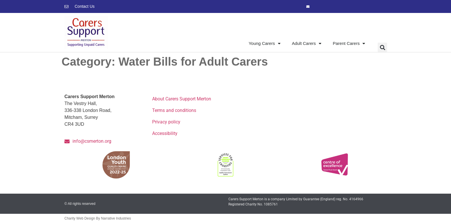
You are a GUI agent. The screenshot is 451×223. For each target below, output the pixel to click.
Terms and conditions (174, 110)
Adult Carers (306, 44)
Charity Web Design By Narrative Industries (97, 218)
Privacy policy (166, 122)
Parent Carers (349, 44)
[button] (382, 47)
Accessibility (164, 133)
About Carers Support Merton (181, 99)
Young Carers (264, 44)
